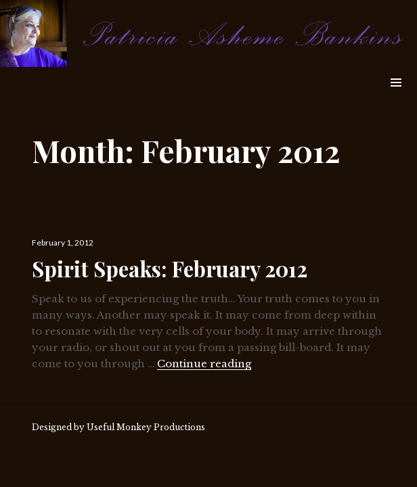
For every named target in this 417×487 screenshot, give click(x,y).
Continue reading (204, 363)
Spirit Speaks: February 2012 (169, 268)
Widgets (396, 98)
